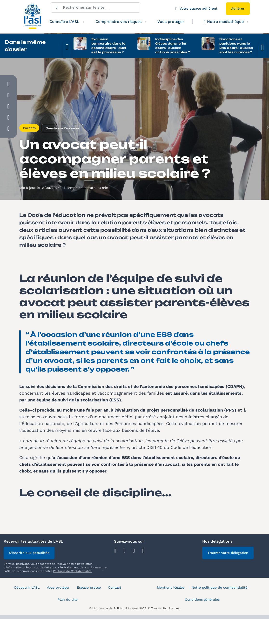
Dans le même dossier (25, 45)
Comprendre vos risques (118, 21)
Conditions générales (202, 601)
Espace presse (89, 589)
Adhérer (237, 8)
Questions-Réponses (62, 130)
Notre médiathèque (224, 21)
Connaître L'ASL (64, 21)
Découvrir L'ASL (27, 589)
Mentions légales (170, 589)
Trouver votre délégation (228, 554)
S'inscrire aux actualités (29, 554)
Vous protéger (170, 21)
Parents (29, 129)
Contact (114, 589)
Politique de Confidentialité (72, 572)
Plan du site (68, 601)
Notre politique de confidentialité (219, 589)
